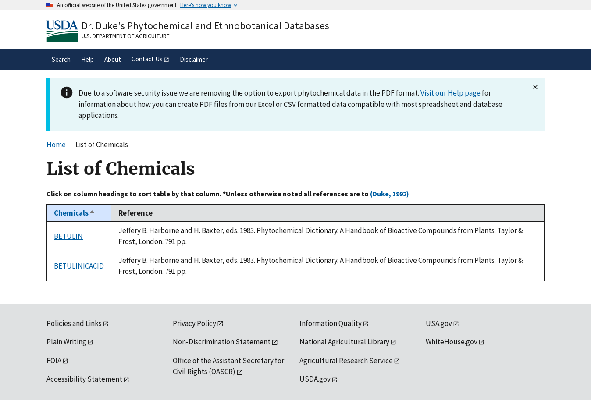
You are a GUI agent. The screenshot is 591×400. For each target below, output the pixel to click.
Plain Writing (66, 342)
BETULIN (68, 236)
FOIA (53, 360)
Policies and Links (74, 323)
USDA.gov (315, 379)
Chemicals (75, 213)
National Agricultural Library (344, 342)
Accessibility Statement (84, 379)
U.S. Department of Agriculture (126, 36)
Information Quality (330, 323)
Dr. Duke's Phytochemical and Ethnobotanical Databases (205, 25)
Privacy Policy (194, 323)
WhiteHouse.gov (451, 342)
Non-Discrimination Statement (222, 342)
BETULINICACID (79, 266)
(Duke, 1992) (389, 193)
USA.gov (439, 323)
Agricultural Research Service (346, 360)
